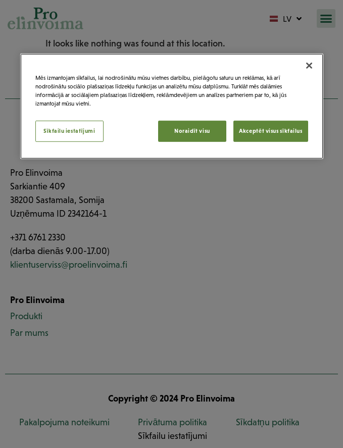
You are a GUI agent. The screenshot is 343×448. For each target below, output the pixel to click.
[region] (171, 106)
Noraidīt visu (192, 131)
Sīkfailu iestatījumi (69, 131)
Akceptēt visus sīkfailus (270, 131)
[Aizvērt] (309, 66)
